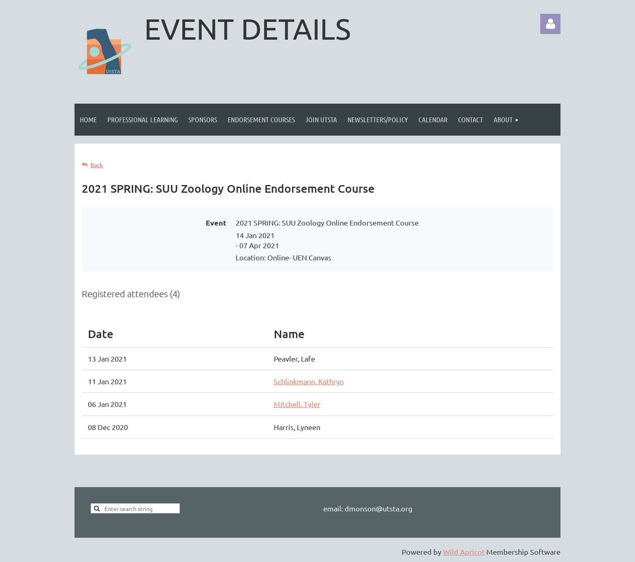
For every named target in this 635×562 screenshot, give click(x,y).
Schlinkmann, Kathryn (309, 381)
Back (96, 165)
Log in (550, 24)
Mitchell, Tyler (297, 404)
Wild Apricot (464, 551)
